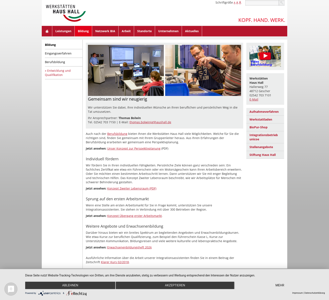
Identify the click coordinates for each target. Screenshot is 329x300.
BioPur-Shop (258, 127)
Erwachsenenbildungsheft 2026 (129, 247)
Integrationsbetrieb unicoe (263, 137)
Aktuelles (192, 31)
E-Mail (253, 99)
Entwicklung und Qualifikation (58, 73)
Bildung (83, 31)
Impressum (297, 293)
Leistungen (63, 31)
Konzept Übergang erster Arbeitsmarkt (134, 216)
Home (47, 31)
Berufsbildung (55, 62)
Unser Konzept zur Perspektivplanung (134, 148)
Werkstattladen (260, 119)
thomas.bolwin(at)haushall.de (150, 122)
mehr (280, 285)
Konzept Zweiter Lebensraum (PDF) (131, 188)
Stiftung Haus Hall (262, 155)
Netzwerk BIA (105, 31)
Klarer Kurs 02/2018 (115, 262)
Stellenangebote (261, 147)
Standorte (144, 31)
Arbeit (126, 31)
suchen (282, 3)
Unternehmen (168, 31)
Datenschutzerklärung (314, 293)
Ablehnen (70, 285)
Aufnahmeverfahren (264, 112)
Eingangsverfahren (58, 53)
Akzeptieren (175, 285)
